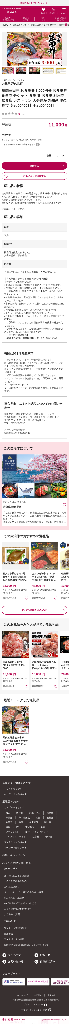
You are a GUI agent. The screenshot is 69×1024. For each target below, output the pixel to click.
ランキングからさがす (15, 842)
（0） (23, 113)
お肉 (8, 813)
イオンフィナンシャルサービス (33, 1010)
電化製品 (29, 827)
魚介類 (19, 813)
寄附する (34, 165)
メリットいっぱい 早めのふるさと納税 (23, 892)
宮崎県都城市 (9, 686)
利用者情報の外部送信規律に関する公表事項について (36, 1000)
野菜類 (9, 817)
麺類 (21, 822)
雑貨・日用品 (12, 827)
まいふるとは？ (12, 886)
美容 (42, 827)
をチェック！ (34, 3)
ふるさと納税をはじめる (60, 19)
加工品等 (33, 822)
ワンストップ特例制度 (15, 928)
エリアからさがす (13, 788)
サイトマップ (22, 995)
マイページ (11, 955)
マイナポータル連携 (14, 939)
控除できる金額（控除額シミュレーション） (26, 944)
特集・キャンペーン (43, 19)
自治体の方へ (44, 961)
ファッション (12, 832)
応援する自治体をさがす (8, 19)
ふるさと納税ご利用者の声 (17, 908)
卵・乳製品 (24, 817)
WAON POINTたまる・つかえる (20, 903)
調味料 (47, 822)
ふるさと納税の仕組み (15, 881)
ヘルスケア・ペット (16, 836)
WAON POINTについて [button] (38, 144)
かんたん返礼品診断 (14, 897)
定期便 (35, 836)
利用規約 (51, 995)
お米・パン (34, 813)
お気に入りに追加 (65, 504)
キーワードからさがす (15, 794)
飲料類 (50, 817)
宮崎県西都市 (38, 686)
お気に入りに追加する (25, 176)
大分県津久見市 (9, 598)
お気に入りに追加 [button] (26, 598)
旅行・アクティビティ (36, 832)
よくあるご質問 (12, 914)
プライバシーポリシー (33, 1004)
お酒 (38, 817)
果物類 (50, 813)
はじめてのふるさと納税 (16, 875)
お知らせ (42, 955)
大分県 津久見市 (12, 83)
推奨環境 (38, 995)
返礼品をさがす (26, 19)
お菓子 (9, 822)
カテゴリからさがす (14, 807)
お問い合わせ (12, 961)
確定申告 (8, 933)
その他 (48, 836)
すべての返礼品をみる (34, 610)
